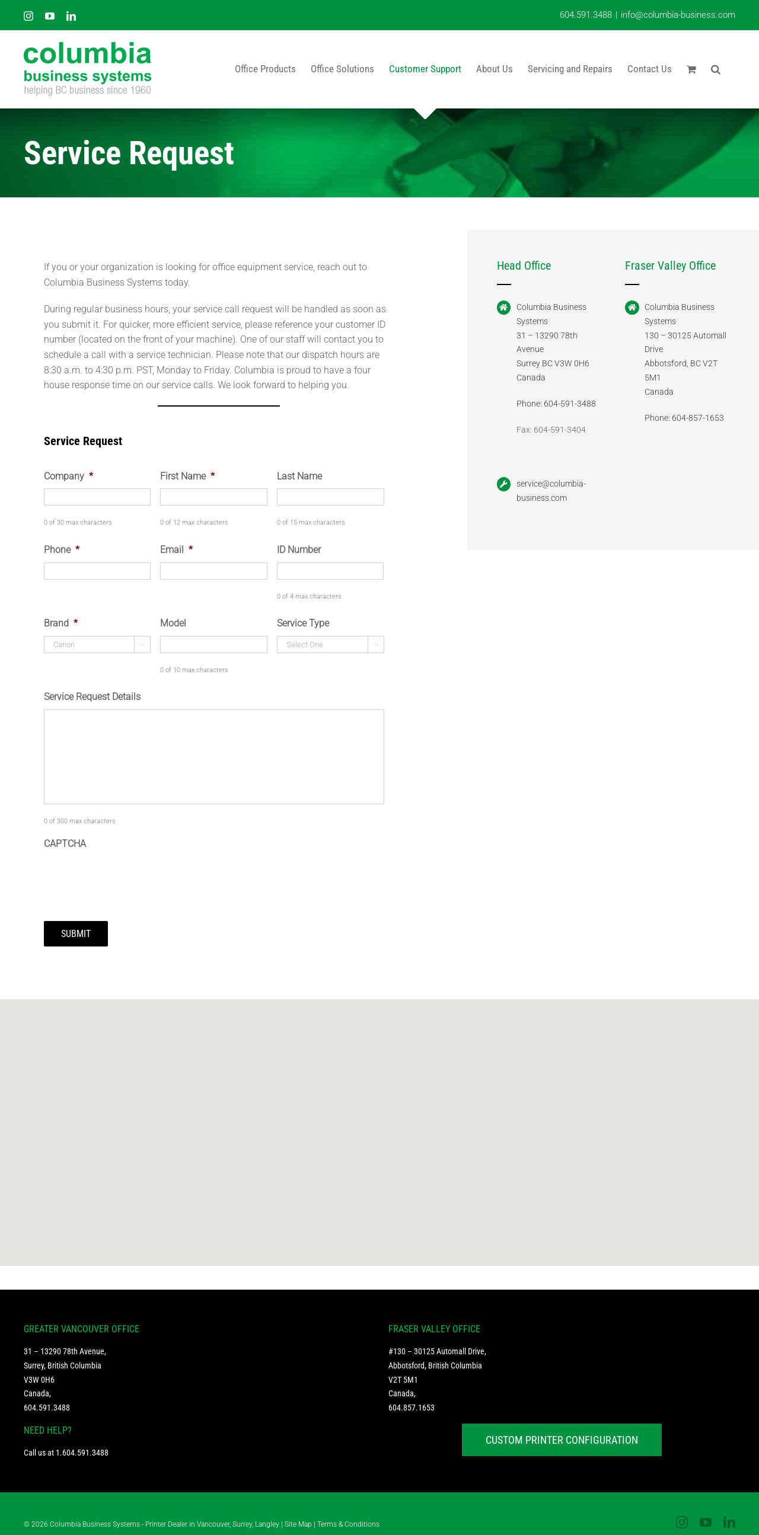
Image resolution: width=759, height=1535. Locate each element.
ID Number (299, 549)
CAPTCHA (65, 843)
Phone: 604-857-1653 (684, 418)
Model (173, 623)
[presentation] (134, 879)
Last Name (299, 476)
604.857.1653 (411, 1400)
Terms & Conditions (348, 1516)
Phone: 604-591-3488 (556, 403)
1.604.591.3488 (82, 1445)
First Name (187, 476)
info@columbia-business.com (678, 14)
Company (68, 476)
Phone (61, 549)
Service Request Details (92, 696)
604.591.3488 (586, 14)
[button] (715, 68)
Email (176, 549)
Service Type (303, 623)
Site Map (298, 1516)
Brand (61, 623)
